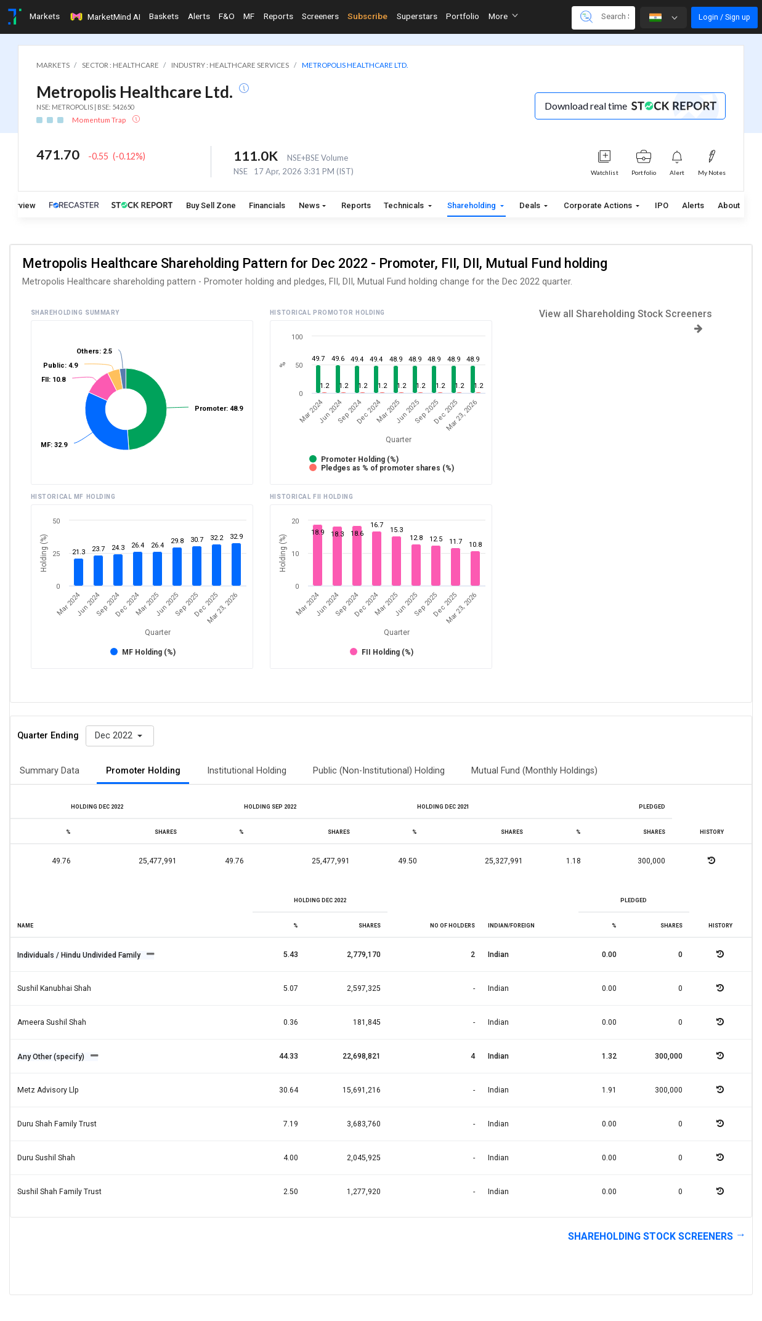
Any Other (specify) (51, 1056)
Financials (267, 205)
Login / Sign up (724, 17)
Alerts (693, 205)
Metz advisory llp (48, 1090)
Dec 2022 (115, 735)
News (309, 205)
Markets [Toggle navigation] (45, 16)
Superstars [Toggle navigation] (417, 16)
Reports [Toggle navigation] (278, 16)
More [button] (503, 16)
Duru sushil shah (46, 1157)
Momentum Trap (99, 120)
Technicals (405, 205)
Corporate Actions (599, 205)
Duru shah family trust (57, 1124)
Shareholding (472, 205)
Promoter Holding (143, 771)
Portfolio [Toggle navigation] (462, 16)
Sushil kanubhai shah (54, 988)
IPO (661, 205)
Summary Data (49, 771)
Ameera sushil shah (51, 1022)
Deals (530, 205)
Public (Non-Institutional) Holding (379, 771)
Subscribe (367, 16)
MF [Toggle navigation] (248, 16)
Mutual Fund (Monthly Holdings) (534, 771)
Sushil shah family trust (59, 1191)
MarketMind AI (104, 16)
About (729, 205)
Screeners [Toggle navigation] (320, 16)
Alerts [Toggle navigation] (199, 16)
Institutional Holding (246, 771)
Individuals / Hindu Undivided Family (79, 955)
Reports (356, 205)
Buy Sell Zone (211, 205)
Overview (19, 205)
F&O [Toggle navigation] (227, 16)
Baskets (164, 16)
